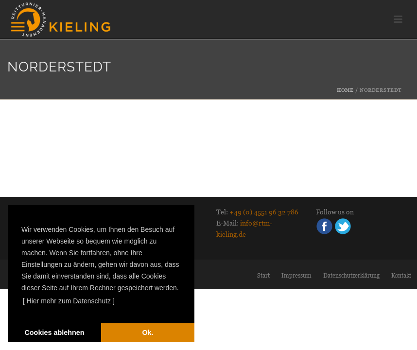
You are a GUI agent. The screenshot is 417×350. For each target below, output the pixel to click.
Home (345, 90)
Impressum (296, 275)
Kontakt (401, 275)
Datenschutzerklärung (351, 275)
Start (263, 275)
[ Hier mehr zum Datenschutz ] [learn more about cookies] (69, 301)
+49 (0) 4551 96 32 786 (263, 212)
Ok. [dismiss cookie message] (147, 332)
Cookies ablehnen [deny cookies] (54, 332)
